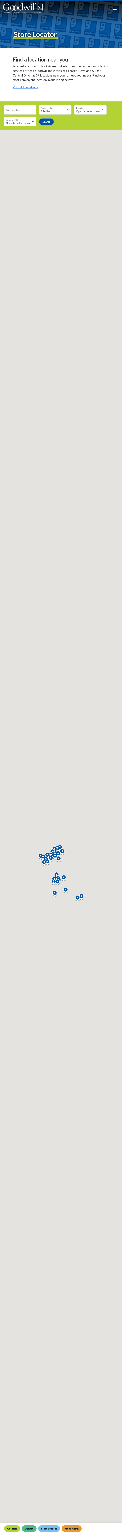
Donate (29, 1528)
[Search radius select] (55, 110)
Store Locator (49, 1528)
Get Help (12, 1528)
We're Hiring (72, 1528)
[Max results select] (90, 110)
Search (46, 121)
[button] (57, 882)
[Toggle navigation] (114, 8)
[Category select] (20, 121)
